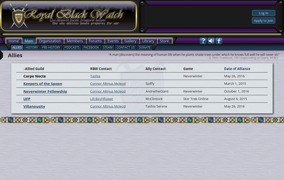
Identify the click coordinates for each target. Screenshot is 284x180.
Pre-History (51, 47)
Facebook (91, 47)
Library (148, 40)
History (32, 47)
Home (14, 40)
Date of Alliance (237, 68)
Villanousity (34, 106)
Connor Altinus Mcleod (108, 83)
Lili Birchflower (101, 98)
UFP (26, 98)
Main (29, 40)
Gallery (130, 40)
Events (113, 40)
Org (42, 40)
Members (75, 40)
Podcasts (72, 47)
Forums (95, 40)
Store (164, 40)
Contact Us (126, 47)
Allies (17, 47)
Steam (108, 47)
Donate (145, 47)
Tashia (95, 76)
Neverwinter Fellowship (45, 91)
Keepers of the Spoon (42, 83)
